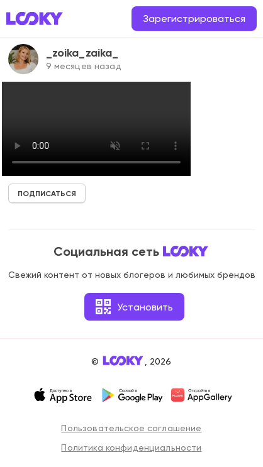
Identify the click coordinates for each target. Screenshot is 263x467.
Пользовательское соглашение (131, 428)
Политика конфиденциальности (131, 447)
